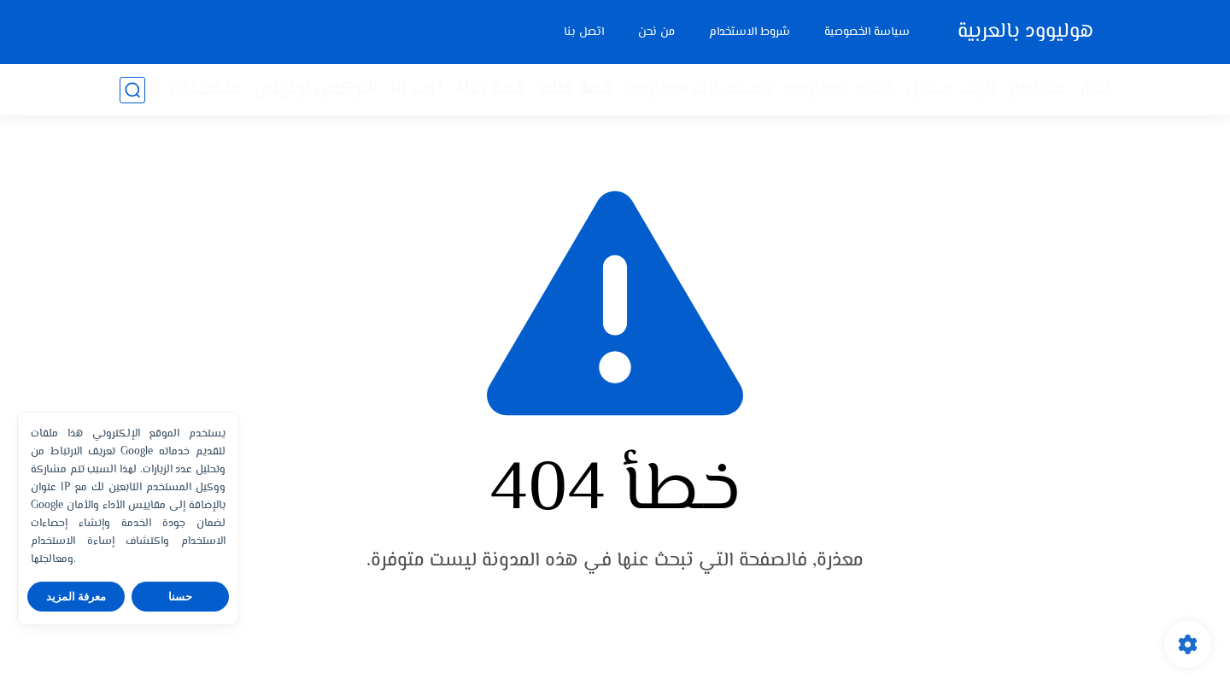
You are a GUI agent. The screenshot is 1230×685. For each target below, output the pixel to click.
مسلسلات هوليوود (698, 89)
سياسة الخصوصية (867, 32)
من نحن (656, 32)
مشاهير (1037, 89)
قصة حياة (489, 89)
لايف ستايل (950, 89)
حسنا (180, 596)
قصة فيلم (575, 89)
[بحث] (132, 90)
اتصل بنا (584, 32)
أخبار (1094, 89)
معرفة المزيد (76, 596)
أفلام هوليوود (838, 89)
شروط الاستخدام (749, 32)
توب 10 (416, 89)
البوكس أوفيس (315, 89)
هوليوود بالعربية (1025, 32)
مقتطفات (205, 89)
